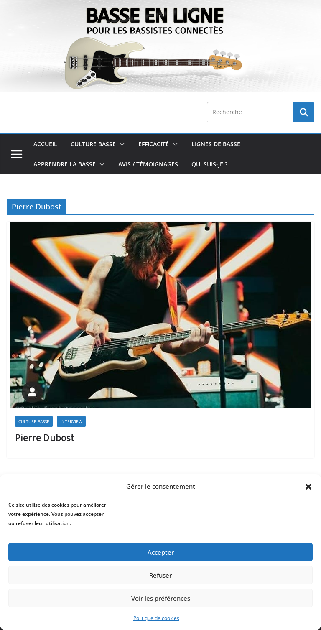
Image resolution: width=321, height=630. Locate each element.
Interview (71, 421)
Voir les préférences (160, 598)
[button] (308, 486)
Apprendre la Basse (64, 164)
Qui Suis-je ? (209, 164)
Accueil (45, 144)
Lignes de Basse (215, 144)
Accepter (161, 552)
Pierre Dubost (44, 438)
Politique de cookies (156, 618)
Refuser (160, 575)
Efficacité (153, 144)
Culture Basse (93, 144)
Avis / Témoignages (148, 164)
